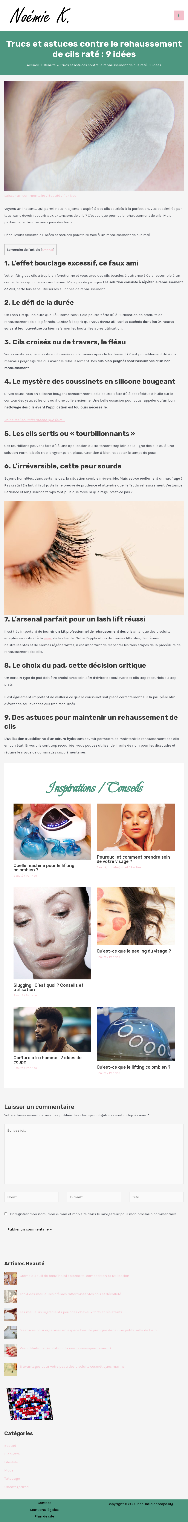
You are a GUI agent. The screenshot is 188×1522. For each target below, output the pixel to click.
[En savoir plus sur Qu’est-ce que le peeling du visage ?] (136, 916)
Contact (44, 1503)
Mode (9, 1470)
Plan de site (44, 1516)
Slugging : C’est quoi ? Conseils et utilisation (49, 987)
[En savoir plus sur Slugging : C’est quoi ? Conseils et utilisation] (53, 933)
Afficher (47, 250)
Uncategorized (118, 867)
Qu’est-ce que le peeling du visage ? (134, 951)
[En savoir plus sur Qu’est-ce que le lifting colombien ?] (136, 1034)
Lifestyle (11, 1462)
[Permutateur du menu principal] (179, 15)
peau (48, 638)
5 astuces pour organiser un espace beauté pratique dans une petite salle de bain (88, 1330)
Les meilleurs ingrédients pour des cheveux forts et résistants (71, 1312)
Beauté (54, 195)
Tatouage (12, 1478)
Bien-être (12, 1454)
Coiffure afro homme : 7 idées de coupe (48, 1060)
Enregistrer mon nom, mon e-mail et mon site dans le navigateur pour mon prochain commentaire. (93, 1214)
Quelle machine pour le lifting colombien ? (44, 867)
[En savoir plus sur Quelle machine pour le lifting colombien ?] (53, 831)
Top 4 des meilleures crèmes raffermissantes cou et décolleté (70, 1294)
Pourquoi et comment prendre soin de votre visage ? (133, 859)
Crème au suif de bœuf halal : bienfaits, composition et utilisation (74, 1275)
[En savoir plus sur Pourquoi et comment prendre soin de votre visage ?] (136, 827)
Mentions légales (44, 1509)
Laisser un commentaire (24, 195)
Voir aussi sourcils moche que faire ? (34, 420)
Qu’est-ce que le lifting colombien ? (133, 1067)
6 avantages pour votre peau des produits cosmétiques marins (72, 1366)
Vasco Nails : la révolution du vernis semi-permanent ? (66, 1348)
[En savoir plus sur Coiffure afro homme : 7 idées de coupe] (53, 1029)
